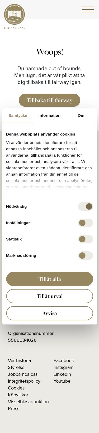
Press (13, 408)
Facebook (64, 360)
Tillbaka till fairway (49, 100)
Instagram (64, 367)
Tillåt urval (49, 296)
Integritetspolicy (24, 381)
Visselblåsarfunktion (28, 402)
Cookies (16, 388)
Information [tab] (50, 115)
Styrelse (16, 367)
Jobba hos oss (22, 374)
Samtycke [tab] (17, 115)
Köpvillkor (18, 395)
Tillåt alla (49, 279)
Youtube (62, 381)
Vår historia (19, 360)
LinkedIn (62, 374)
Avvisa (49, 313)
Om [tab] (81, 115)
